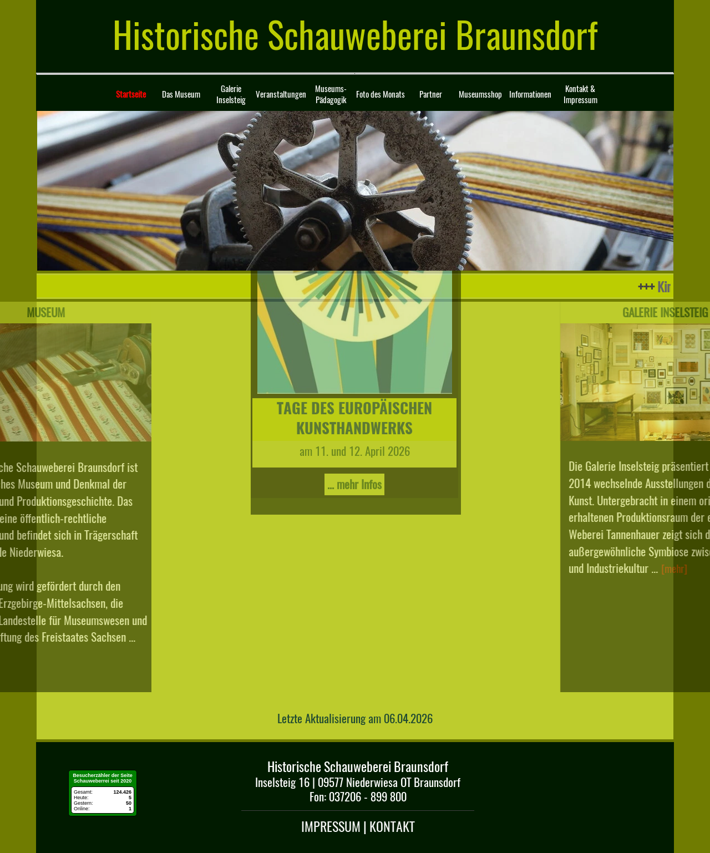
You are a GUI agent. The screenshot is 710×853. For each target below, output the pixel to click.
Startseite (131, 94)
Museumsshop (480, 94)
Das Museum (181, 94)
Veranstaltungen (281, 94)
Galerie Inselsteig (231, 94)
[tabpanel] (355, 717)
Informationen (530, 94)
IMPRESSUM (332, 826)
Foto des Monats (380, 94)
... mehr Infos (354, 380)
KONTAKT (392, 826)
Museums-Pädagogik (331, 94)
